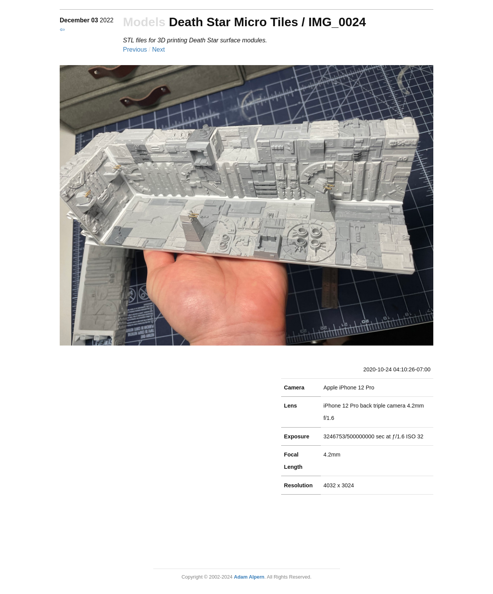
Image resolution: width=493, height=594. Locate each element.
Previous (136, 49)
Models (144, 22)
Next (158, 49)
